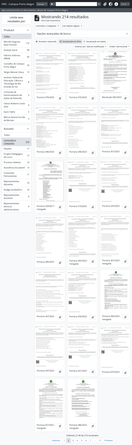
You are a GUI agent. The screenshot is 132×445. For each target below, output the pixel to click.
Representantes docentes (16, 197)
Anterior (56, 440)
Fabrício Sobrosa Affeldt (16, 57)
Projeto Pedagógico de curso (16, 155)
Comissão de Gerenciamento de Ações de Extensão (16, 95)
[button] (105, 4)
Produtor (9, 30)
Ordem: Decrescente (118, 46)
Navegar (41, 4)
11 (100, 440)
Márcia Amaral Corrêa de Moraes (16, 119)
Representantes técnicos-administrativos (16, 206)
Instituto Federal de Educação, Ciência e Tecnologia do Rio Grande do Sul (16, 82)
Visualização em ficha (70, 41)
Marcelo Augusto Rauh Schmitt (16, 43)
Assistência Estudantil (16, 168)
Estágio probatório (16, 190)
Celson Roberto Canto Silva (16, 105)
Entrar (124, 4)
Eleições (16, 149)
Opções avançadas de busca (54, 33)
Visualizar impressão (46, 41)
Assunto (9, 128)
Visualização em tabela (94, 41)
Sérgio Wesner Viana (16, 73)
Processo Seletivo (16, 163)
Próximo (109, 440)
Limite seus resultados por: (16, 19)
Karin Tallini (16, 112)
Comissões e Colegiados (16, 142)
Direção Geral (16, 51)
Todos (7, 36)
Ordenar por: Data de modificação (90, 46)
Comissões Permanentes (16, 174)
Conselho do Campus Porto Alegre (16, 65)
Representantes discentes (16, 183)
